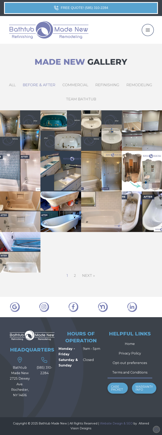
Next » (88, 275)
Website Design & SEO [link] (116, 423)
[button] (148, 30)
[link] (138, 423)
